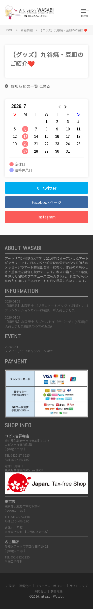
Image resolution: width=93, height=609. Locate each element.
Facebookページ (47, 202)
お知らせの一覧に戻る (30, 86)
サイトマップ (79, 586)
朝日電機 (56, 591)
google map (14, 449)
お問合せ (40, 591)
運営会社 (25, 586)
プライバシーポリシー (50, 586)
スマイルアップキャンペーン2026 (29, 351)
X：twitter (46, 188)
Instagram (46, 217)
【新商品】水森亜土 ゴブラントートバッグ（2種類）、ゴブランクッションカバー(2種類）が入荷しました (47, 307)
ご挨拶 (10, 586)
